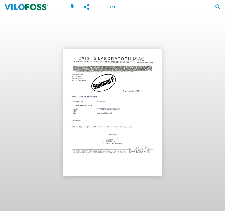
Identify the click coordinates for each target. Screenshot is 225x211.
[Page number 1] (112, 7)
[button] (72, 7)
